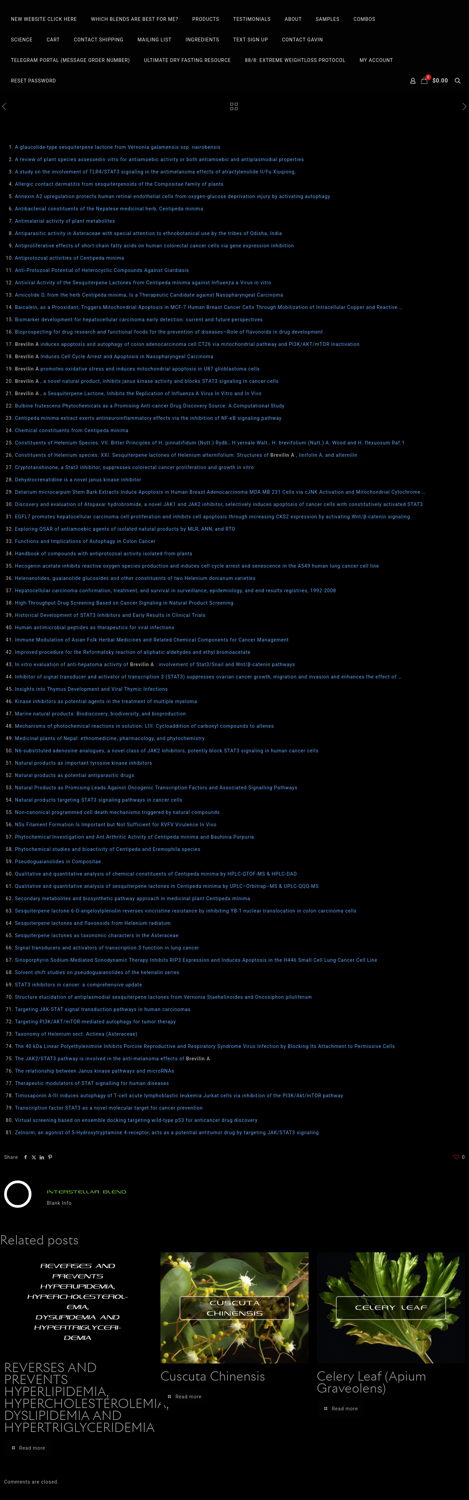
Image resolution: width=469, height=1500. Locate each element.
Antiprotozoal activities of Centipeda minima (70, 258)
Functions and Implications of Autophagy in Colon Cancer (85, 541)
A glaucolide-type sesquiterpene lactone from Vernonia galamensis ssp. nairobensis (118, 147)
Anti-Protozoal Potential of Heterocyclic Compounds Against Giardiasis (102, 270)
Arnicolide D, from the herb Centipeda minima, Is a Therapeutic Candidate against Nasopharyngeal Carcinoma (149, 295)
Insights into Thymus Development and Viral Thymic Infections (91, 689)
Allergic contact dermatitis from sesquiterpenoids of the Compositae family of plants (119, 184)
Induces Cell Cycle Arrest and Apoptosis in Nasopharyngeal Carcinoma (114, 356)
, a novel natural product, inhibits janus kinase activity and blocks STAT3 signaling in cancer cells (147, 381)
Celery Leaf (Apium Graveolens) (372, 1383)
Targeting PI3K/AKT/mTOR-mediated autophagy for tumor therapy (95, 1021)
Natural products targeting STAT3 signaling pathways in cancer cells (99, 800)
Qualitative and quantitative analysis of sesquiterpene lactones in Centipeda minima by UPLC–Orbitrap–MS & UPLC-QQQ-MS (167, 886)
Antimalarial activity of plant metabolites (65, 221)
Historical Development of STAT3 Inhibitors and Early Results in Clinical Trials (110, 615)
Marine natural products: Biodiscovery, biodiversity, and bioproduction (100, 713)
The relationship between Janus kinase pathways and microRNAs (94, 1071)
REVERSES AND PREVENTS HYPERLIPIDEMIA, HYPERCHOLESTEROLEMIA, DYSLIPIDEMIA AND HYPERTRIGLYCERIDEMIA (86, 1398)
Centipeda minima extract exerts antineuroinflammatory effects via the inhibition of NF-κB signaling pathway (148, 418)
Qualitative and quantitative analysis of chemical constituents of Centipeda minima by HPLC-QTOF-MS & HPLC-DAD (156, 874)
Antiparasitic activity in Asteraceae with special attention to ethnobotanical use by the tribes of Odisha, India (148, 233)
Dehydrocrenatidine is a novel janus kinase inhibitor (78, 479)
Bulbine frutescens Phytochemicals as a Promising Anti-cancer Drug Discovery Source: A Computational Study (150, 406)
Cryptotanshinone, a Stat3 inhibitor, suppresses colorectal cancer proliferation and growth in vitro (134, 467)
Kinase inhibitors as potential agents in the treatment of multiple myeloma (106, 701)
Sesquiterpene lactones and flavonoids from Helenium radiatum (93, 923)
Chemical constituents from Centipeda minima (72, 430)
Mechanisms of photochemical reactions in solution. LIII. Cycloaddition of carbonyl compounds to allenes (144, 726)
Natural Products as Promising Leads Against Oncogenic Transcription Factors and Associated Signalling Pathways (156, 787)
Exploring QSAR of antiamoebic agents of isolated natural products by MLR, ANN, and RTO (125, 529)
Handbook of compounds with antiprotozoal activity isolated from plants (104, 553)
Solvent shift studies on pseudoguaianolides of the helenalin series (97, 972)
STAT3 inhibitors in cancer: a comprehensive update (78, 984)
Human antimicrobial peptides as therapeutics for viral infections (95, 627)
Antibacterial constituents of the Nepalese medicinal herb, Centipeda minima (109, 208)
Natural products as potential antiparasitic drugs (74, 775)
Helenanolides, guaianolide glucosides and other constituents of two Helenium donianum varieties (135, 578)
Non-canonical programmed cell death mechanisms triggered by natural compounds (117, 812)
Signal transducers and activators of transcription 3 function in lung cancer (107, 948)
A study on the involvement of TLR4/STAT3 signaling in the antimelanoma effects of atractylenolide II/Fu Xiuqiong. (155, 171)
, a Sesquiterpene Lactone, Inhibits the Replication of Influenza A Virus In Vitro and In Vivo (138, 393)
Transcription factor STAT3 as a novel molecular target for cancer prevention (109, 1108)
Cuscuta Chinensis (212, 1377)
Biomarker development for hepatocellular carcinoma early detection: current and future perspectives (139, 319)
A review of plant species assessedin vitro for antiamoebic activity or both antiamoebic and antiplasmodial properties (159, 159)
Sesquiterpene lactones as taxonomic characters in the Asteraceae (97, 935)
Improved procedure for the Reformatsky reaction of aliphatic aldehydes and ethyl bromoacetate (133, 652)
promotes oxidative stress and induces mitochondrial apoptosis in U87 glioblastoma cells (137, 369)
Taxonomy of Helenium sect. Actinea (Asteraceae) (76, 1034)
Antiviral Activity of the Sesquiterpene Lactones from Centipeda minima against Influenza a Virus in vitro (143, 282)
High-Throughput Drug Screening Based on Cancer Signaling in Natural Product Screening (124, 603)
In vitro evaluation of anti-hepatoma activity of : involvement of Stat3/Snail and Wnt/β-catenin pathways (155, 664)
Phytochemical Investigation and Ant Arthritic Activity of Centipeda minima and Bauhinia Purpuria (134, 837)
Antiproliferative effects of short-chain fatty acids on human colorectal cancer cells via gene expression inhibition (154, 245)
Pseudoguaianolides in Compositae (58, 861)
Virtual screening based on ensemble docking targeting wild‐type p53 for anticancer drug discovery (136, 1120)
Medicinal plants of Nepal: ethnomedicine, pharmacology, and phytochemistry (110, 738)
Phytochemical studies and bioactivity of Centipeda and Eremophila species (107, 849)
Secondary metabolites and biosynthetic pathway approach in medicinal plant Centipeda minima (132, 898)
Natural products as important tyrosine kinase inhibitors (83, 763)
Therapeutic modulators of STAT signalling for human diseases (92, 1083)
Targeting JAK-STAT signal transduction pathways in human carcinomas (103, 1009)
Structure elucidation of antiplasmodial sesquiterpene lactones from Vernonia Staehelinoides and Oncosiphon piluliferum (163, 997)
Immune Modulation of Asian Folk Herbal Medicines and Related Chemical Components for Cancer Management (152, 640)
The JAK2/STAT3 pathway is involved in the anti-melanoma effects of (112, 1058)
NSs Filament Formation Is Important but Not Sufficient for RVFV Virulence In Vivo (116, 824)
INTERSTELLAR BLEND (87, 1191)
